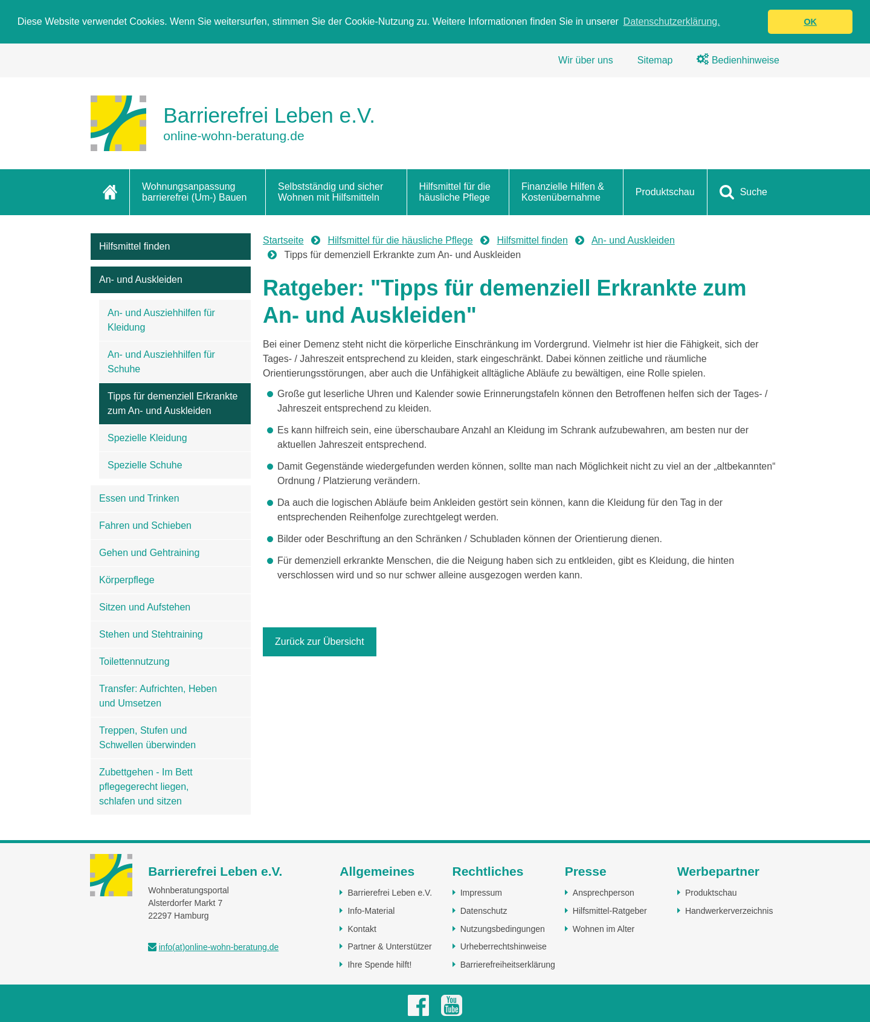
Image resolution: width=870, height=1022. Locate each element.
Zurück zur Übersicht (319, 641)
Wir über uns (585, 60)
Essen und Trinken (139, 498)
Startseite (283, 240)
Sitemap (655, 60)
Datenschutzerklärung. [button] (672, 21)
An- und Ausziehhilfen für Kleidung (161, 320)
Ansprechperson (603, 892)
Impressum (481, 892)
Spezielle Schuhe (145, 465)
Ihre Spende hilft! (379, 964)
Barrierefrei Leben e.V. (389, 892)
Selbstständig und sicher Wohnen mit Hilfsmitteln (330, 191)
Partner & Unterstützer (389, 946)
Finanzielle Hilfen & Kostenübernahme (562, 191)
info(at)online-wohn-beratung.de (219, 947)
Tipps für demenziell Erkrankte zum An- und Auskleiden (173, 403)
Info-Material (371, 911)
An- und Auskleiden (140, 279)
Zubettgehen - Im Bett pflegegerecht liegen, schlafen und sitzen (146, 786)
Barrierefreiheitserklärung (507, 964)
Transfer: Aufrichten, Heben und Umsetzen (158, 696)
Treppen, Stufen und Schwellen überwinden (147, 737)
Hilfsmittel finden (134, 246)
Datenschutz (483, 911)
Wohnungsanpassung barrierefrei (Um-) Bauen (194, 191)
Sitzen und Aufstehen (144, 607)
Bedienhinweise (738, 60)
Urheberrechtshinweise (503, 946)
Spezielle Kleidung (147, 438)
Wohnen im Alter (603, 929)
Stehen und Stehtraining (151, 634)
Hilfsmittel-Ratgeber (610, 911)
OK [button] (810, 22)
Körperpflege (127, 580)
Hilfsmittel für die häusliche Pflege (455, 191)
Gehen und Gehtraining (149, 553)
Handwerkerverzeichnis (729, 911)
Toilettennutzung (134, 661)
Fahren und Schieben (145, 525)
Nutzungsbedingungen (502, 929)
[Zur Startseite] (233, 123)
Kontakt (361, 929)
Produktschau (665, 192)
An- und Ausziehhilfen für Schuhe (161, 361)
